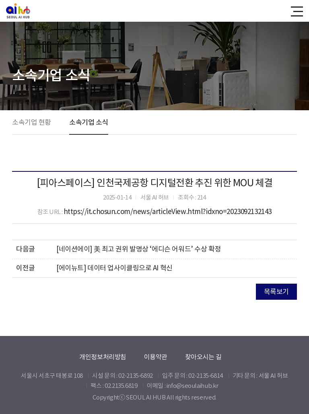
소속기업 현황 (31, 122)
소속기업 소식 (88, 122)
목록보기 (276, 291)
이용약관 (155, 357)
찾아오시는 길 (203, 357)
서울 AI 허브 (273, 375)
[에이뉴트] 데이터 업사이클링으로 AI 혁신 (114, 268)
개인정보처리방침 (102, 357)
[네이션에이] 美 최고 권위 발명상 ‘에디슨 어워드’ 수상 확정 (138, 249)
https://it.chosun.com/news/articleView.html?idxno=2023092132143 (168, 211)
